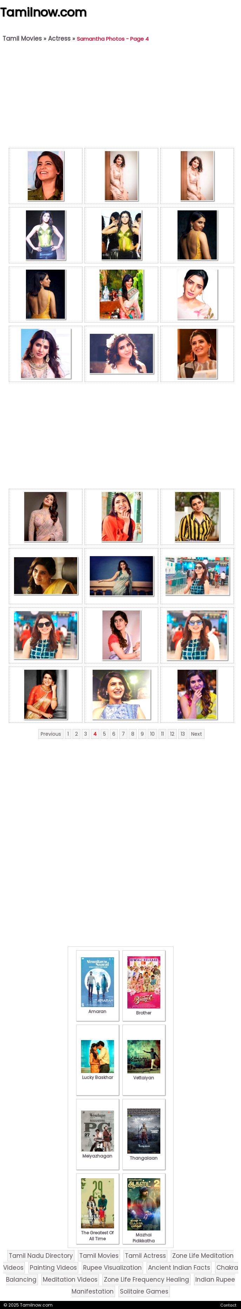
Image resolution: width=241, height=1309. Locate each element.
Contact (228, 1305)
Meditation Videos (70, 1279)
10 (152, 733)
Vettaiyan (143, 1075)
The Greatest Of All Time (97, 1233)
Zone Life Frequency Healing (146, 1279)
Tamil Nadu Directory (41, 1255)
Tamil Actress (145, 1255)
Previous (51, 733)
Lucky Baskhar (97, 1074)
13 (183, 733)
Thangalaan (143, 1155)
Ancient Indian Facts (179, 1267)
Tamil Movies (22, 38)
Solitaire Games (144, 1291)
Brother (143, 1010)
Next (196, 733)
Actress (59, 38)
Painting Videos (53, 1267)
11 (162, 733)
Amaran (97, 1008)
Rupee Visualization (112, 1267)
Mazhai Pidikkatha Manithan (143, 1238)
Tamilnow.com (43, 12)
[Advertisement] (121, 97)
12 (172, 733)
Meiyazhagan (97, 1153)
